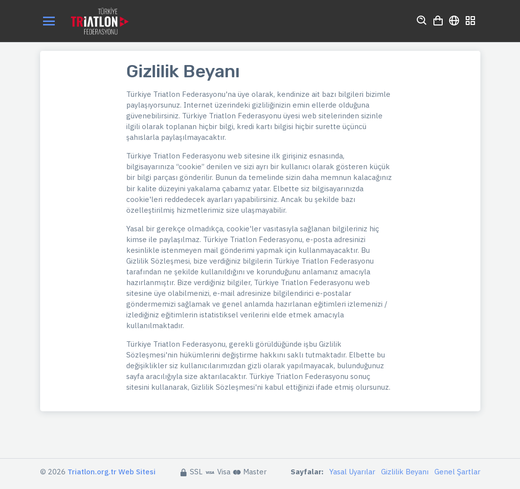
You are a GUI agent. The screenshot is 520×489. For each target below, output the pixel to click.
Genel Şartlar (457, 471)
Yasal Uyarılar (352, 471)
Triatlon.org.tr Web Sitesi (112, 471)
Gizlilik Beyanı (405, 471)
